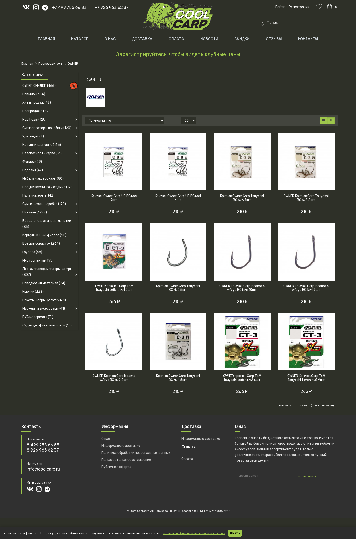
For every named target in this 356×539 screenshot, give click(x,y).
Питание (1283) (34, 212)
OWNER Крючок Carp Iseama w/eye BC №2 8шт (114, 378)
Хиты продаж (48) (36, 103)
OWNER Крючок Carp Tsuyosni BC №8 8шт (306, 198)
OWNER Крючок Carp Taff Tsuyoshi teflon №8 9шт (306, 378)
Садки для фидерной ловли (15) (47, 325)
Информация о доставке (120, 446)
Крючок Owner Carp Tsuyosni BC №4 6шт (178, 378)
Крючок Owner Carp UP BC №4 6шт (178, 198)
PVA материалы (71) (37, 317)
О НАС (110, 39)
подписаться (307, 476)
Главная (46, 39)
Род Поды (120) (34, 119)
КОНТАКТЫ (308, 39)
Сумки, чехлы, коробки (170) (44, 204)
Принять (235, 533)
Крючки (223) (33, 292)
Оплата (187, 459)
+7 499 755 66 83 (69, 7)
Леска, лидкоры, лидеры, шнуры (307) (47, 272)
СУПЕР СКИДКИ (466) (39, 86)
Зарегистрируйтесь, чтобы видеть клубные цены (178, 54)
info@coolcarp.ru (43, 469)
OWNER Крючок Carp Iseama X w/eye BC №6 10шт (242, 288)
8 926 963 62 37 (43, 450)
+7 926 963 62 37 (111, 7)
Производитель (50, 63)
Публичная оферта (116, 467)
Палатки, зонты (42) (38, 195)
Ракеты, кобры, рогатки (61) (44, 300)
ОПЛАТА (176, 39)
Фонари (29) (32, 162)
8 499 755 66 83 (43, 445)
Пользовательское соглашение (126, 460)
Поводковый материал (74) (43, 283)
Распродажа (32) (36, 111)
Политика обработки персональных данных (135, 453)
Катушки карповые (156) (41, 145)
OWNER (73, 63)
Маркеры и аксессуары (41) (43, 309)
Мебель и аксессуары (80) (43, 179)
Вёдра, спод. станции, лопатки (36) (46, 224)
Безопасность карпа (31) (42, 153)
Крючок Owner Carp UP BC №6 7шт (114, 198)
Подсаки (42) (32, 170)
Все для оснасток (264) (41, 244)
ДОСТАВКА (142, 39)
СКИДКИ (242, 39)
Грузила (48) (32, 252)
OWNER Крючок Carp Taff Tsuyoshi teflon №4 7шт (114, 288)
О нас (105, 439)
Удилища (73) (33, 136)
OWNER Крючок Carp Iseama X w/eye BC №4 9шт (306, 288)
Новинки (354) (33, 94)
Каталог (79, 39)
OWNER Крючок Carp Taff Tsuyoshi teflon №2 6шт (242, 378)
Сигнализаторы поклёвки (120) (46, 128)
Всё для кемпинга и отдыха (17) (47, 187)
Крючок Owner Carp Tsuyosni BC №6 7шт (242, 198)
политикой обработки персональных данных (194, 533)
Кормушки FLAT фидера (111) (44, 235)
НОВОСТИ (209, 39)
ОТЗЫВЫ (274, 39)
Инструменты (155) (37, 260)
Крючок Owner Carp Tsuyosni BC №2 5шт (178, 288)
